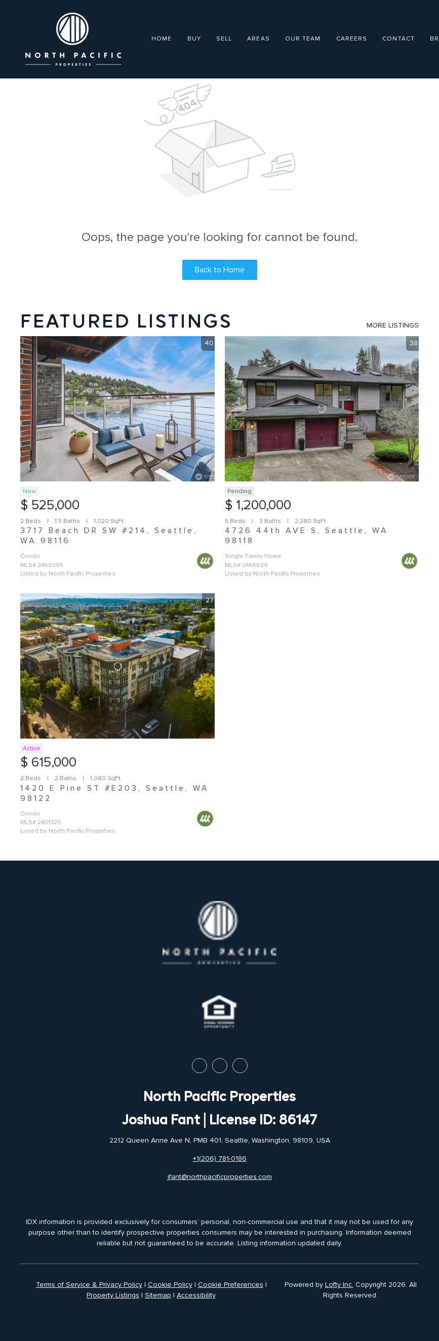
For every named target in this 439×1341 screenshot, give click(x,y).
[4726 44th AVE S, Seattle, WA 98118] (322, 409)
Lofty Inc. (339, 1284)
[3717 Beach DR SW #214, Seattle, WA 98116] (117, 409)
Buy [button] (194, 39)
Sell (224, 39)
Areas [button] (258, 39)
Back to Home (220, 270)
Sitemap (158, 1295)
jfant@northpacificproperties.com (220, 1176)
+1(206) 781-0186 (220, 1158)
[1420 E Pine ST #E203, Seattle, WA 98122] (117, 666)
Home (161, 39)
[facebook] (199, 1065)
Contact (398, 39)
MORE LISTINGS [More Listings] (393, 325)
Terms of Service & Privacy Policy (89, 1284)
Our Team (303, 39)
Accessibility (196, 1295)
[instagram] (240, 1065)
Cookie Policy (170, 1284)
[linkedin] (219, 1065)
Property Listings (113, 1295)
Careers (352, 39)
